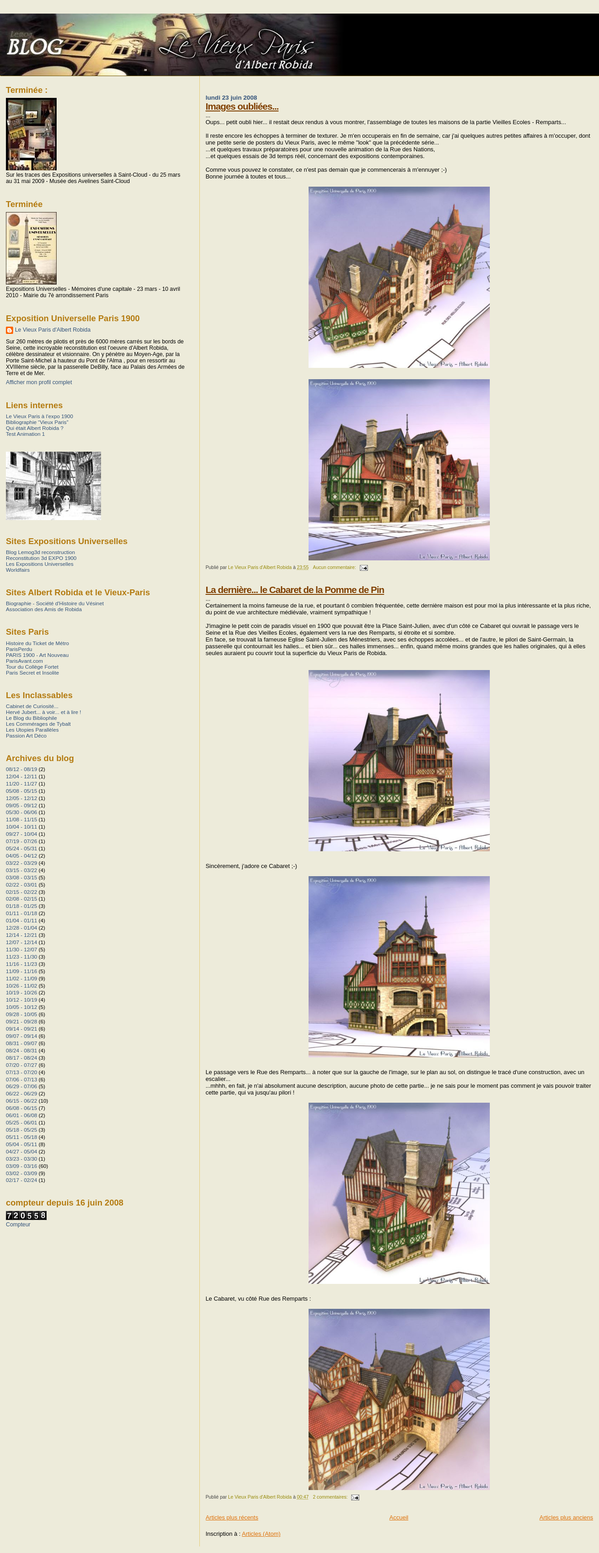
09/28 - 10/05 (21, 1014)
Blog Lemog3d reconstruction (40, 552)
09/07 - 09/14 (21, 1036)
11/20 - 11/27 (21, 783)
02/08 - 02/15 (21, 899)
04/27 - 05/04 (21, 1151)
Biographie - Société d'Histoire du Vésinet (55, 603)
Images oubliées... (242, 106)
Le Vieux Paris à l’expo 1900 (39, 416)
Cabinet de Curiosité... (32, 706)
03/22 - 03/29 (21, 863)
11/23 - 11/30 (21, 957)
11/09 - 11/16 (21, 971)
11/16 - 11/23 (21, 964)
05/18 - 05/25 (21, 1130)
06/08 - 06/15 (21, 1108)
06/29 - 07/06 (21, 1086)
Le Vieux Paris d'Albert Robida (53, 330)
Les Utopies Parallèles (32, 730)
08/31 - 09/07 (21, 1043)
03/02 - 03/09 (21, 1173)
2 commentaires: (331, 1497)
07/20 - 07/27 (21, 1065)
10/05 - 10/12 (21, 1007)
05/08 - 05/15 (21, 791)
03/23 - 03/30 (21, 1159)
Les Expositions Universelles (39, 564)
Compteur (18, 1224)
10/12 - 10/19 (21, 1000)
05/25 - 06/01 (21, 1122)
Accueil (398, 1517)
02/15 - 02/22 (21, 892)
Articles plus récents (232, 1517)
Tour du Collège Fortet (32, 667)
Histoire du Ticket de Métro (37, 643)
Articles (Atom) (261, 1533)
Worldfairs (18, 570)
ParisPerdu (19, 649)
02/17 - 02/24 (21, 1180)
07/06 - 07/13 (21, 1079)
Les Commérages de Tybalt (38, 724)
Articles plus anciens (567, 1517)
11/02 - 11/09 (21, 978)
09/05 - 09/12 (21, 805)
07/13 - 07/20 (21, 1072)
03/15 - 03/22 (21, 870)
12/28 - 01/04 (21, 928)
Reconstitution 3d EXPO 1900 (41, 558)
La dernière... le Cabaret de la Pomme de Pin (295, 589)
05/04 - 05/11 (21, 1144)
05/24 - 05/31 (21, 848)
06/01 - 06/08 (21, 1115)
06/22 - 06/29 (21, 1093)
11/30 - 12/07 (21, 949)
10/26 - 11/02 (21, 986)
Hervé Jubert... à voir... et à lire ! (43, 712)
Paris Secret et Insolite (32, 672)
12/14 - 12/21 (21, 935)
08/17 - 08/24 (21, 1058)
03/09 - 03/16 (21, 1166)
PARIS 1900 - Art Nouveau (37, 655)
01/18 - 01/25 (21, 906)
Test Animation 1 (25, 434)
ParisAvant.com (24, 661)
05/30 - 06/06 (21, 812)
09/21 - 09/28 (21, 1021)
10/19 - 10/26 (21, 992)
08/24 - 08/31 (21, 1050)
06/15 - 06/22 (21, 1101)
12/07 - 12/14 (21, 942)
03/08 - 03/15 (21, 877)
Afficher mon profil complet (39, 382)
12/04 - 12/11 (21, 776)
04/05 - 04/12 (21, 855)
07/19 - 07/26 (21, 841)
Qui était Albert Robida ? (34, 428)
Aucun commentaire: (335, 567)
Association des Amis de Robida (44, 609)
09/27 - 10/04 (21, 834)
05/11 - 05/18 (21, 1137)
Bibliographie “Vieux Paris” (37, 422)
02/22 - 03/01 (21, 884)
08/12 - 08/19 (21, 769)
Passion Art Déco (26, 735)
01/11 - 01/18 (21, 913)
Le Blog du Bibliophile (31, 718)
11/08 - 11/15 (21, 819)
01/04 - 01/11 (21, 920)
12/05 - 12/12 (21, 798)
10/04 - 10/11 (21, 827)
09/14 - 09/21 (21, 1029)
